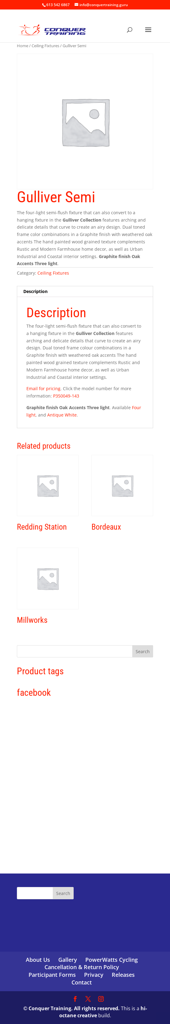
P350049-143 (66, 396)
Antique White (62, 415)
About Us (38, 959)
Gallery (67, 959)
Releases (123, 974)
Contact (81, 982)
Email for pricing (43, 388)
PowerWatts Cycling (111, 959)
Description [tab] (35, 291)
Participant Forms (52, 974)
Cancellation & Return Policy (81, 967)
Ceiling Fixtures (45, 45)
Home (22, 45)
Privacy (93, 974)
